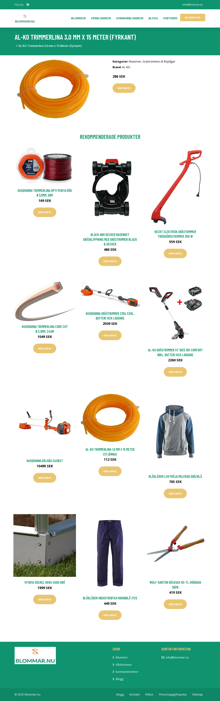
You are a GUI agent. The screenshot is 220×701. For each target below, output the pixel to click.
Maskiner (135, 61)
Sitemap (197, 694)
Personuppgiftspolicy (173, 694)
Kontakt (134, 694)
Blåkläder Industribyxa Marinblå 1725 (110, 598)
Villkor (149, 694)
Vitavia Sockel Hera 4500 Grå (44, 582)
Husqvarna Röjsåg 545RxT (45, 460)
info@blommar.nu (193, 4)
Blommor (78, 18)
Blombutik (192, 17)
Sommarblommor (129, 18)
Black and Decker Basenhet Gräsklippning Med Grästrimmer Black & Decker (110, 239)
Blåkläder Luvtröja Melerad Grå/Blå (175, 476)
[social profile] (27, 4)
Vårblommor (101, 18)
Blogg (153, 18)
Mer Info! (124, 88)
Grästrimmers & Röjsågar (159, 61)
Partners (170, 18)
